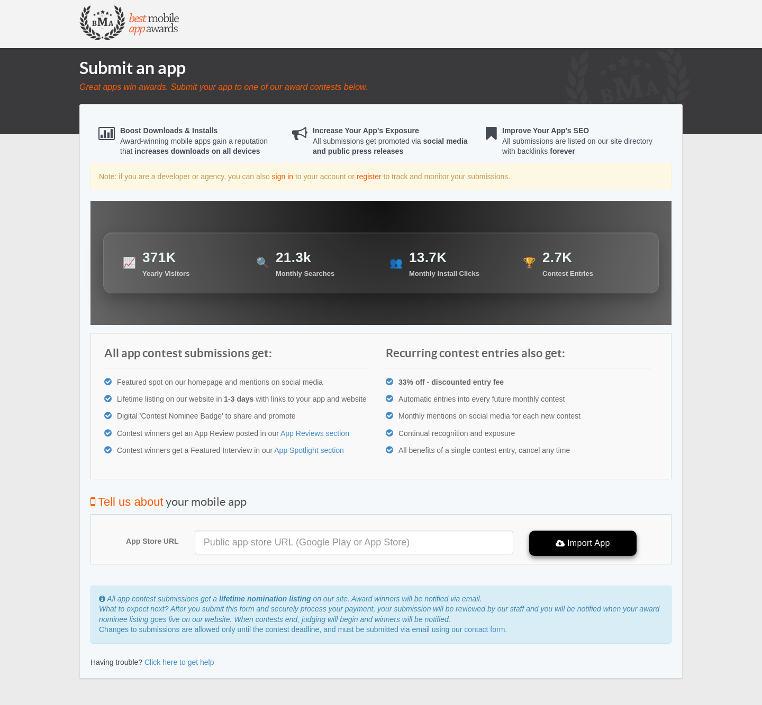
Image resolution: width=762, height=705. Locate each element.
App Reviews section (314, 433)
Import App (583, 543)
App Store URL (152, 541)
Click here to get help (179, 662)
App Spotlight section (309, 450)
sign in (282, 176)
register (369, 176)
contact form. (485, 629)
